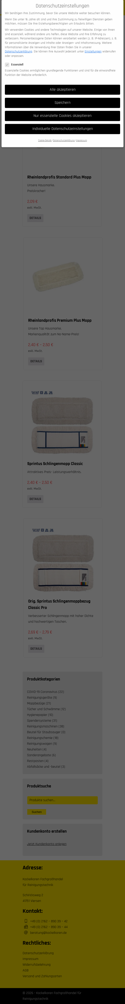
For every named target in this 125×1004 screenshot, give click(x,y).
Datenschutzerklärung (18, 46)
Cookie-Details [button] (45, 135)
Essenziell (15, 60)
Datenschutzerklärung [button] (64, 135)
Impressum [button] (81, 135)
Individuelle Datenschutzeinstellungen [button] (62, 123)
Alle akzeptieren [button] (63, 84)
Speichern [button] (62, 97)
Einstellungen (93, 46)
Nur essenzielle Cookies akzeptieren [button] (62, 110)
